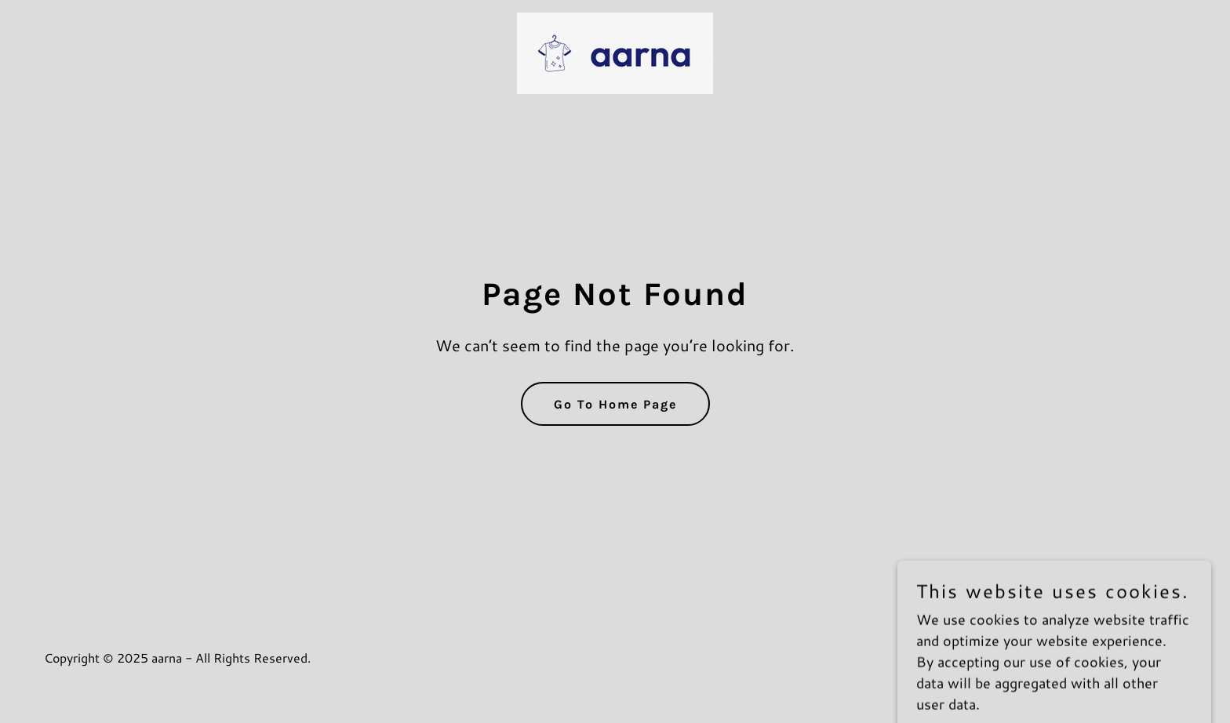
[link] (615, 51)
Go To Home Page (615, 404)
